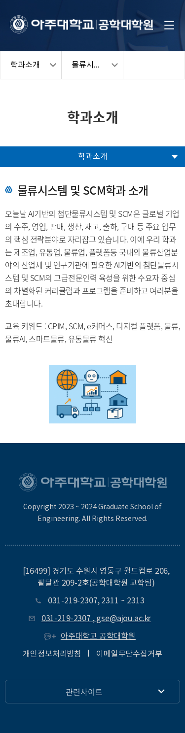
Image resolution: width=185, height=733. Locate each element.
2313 (135, 600)
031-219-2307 (72, 600)
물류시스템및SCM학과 (97, 65)
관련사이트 (84, 692)
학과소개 (25, 65)
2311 (109, 600)
